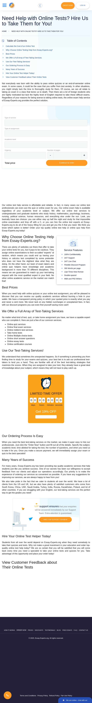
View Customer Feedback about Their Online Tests (26, 77)
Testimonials (50, 630)
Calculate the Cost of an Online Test (20, 46)
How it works (9, 630)
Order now (21, 630)
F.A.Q (75, 630)
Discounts (39, 630)
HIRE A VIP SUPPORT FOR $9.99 (55, 520)
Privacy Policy (42, 696)
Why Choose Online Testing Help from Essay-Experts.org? (29, 50)
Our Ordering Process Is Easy (18, 65)
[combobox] (46, 123)
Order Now (68, 5)
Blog (59, 630)
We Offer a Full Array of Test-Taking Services (24, 58)
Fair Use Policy (66, 696)
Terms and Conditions (28, 696)
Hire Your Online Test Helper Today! (20, 73)
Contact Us (83, 630)
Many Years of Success (15, 69)
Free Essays (67, 630)
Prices (30, 630)
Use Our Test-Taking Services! (18, 62)
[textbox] (46, 123)
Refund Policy (54, 696)
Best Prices (10, 54)
